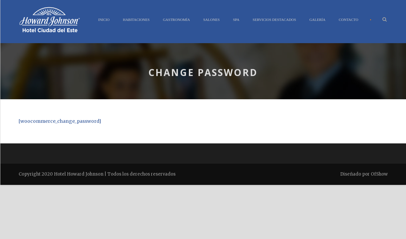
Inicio (103, 20)
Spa (236, 20)
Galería (317, 20)
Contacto (348, 20)
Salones (211, 20)
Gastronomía (176, 20)
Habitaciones (136, 20)
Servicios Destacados (274, 20)
